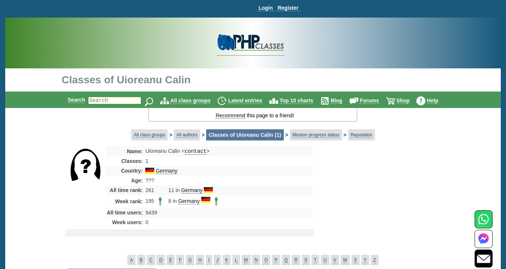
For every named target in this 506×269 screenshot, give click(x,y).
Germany (166, 171)
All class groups (197, 100)
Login (265, 8)
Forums (375, 100)
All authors (187, 134)
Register (287, 8)
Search (70, 100)
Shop (409, 100)
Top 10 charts (303, 100)
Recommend (230, 115)
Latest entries (251, 100)
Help (438, 100)
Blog (343, 100)
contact (195, 151)
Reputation (361, 134)
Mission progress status (315, 134)
